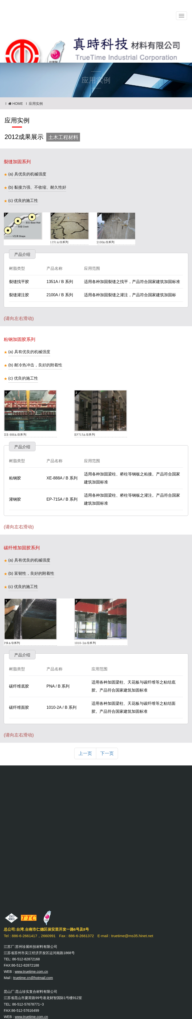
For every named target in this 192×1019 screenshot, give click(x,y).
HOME (15, 104)
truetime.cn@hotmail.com (33, 978)
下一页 (107, 753)
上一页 (85, 753)
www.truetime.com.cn (31, 972)
